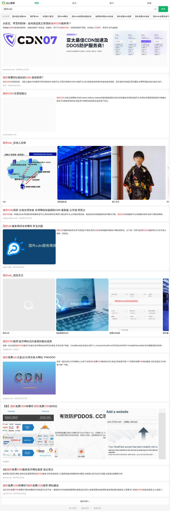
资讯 (74, 3)
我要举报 (97, 508)
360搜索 (9, 3)
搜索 (163, 9)
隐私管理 (85, 508)
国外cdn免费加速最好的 (82, 16)
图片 (112, 3)
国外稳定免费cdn (19, 16)
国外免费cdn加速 (142, 16)
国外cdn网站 (63, 16)
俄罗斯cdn (34, 16)
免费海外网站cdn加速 (104, 16)
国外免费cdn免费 (124, 16)
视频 (149, 3)
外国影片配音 (48, 16)
